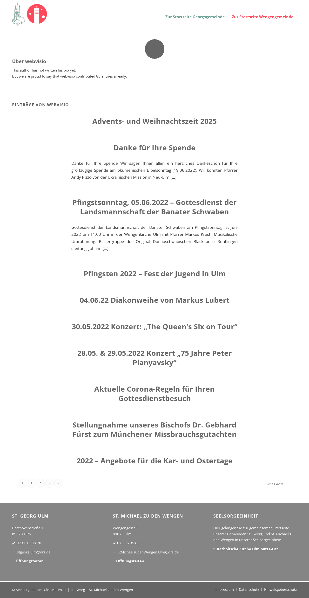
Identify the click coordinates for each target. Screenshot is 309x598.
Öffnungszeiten (30, 561)
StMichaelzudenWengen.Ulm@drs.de (148, 552)
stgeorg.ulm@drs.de (33, 552)
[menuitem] (195, 14)
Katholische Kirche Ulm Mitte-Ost (247, 548)
